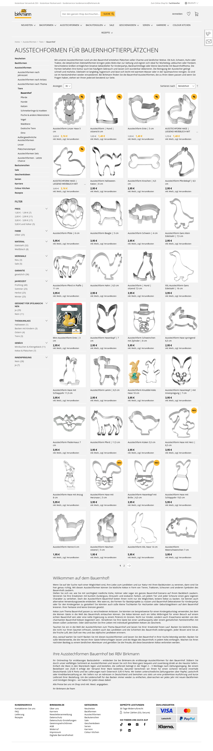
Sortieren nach (167, 86)
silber (20, 234)
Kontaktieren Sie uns (25, 708)
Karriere (54, 711)
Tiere (20, 336)
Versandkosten (73, 139)
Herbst (21, 292)
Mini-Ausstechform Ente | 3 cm (66, 339)
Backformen (90, 711)
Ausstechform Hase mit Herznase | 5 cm (101, 496)
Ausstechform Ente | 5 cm (141, 128)
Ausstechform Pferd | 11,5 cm (105, 442)
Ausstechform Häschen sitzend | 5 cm (101, 548)
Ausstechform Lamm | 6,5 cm (105, 390)
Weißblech (22, 249)
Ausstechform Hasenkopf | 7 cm (104, 339)
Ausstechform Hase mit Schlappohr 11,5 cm (64, 391)
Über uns (54, 708)
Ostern (20, 332)
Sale (19, 263)
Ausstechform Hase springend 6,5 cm (180, 339)
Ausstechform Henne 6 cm (66, 546)
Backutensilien (91, 717)
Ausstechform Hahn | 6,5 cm (104, 285)
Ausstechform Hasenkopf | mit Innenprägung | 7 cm (180, 391)
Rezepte (19, 717)
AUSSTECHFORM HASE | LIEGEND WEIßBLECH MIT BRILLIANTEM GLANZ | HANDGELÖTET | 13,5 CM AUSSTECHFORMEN (65, 182)
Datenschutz (56, 717)
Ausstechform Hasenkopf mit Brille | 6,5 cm (142, 496)
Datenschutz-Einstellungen (63, 720)
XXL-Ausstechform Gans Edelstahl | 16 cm (177, 287)
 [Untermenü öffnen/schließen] (35, 25)
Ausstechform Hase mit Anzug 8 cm (68, 496)
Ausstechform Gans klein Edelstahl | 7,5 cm (177, 234)
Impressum (55, 732)
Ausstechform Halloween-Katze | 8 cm (103, 182)
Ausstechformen (92, 714)
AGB (52, 726)
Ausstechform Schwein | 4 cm (143, 233)
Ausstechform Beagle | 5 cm (104, 233)
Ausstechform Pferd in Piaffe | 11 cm (68, 287)
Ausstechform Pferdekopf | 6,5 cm (180, 182)
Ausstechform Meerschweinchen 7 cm (177, 548)
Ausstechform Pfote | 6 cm (66, 233)
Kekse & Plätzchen (26, 350)
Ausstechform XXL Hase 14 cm (143, 546)
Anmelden (177, 13)
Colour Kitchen (91, 732)
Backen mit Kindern (27, 328)
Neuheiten (89, 708)
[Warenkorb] (196, 14)
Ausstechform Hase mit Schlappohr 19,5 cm (176, 496)
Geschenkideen (92, 723)
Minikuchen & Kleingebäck (31, 346)
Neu (19, 259)
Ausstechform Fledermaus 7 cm (67, 444)
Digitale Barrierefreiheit (61, 735)
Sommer (22, 288)
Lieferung (19, 714)
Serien (87, 726)
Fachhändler (174, 3)
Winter (21, 296)
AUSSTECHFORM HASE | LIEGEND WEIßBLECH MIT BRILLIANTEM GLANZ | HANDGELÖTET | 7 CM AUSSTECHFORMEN (177, 130)
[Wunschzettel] (188, 13)
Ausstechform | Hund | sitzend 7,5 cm (139, 287)
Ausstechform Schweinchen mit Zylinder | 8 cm (141, 339)
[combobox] (88, 14)
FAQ (17, 711)
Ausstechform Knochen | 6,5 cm (142, 182)
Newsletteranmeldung (61, 714)
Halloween (22, 324)
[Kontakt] (209, 41)
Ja (19, 310)
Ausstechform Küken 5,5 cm (141, 442)
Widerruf (54, 729)
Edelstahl (22, 245)
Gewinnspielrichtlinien (61, 723)
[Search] (108, 14)
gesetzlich (23, 274)
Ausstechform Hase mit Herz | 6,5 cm (180, 444)
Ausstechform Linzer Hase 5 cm (67, 130)
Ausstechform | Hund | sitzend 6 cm (102, 130)
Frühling (22, 285)
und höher (26, 224)
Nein (20, 314)
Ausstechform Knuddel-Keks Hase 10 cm (142, 391)
